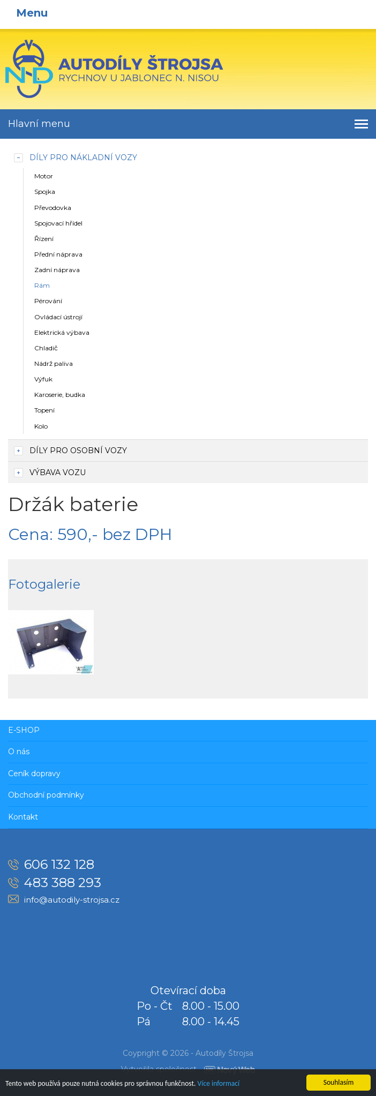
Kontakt (23, 817)
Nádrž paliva (53, 363)
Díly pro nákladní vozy (83, 157)
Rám (42, 285)
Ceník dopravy (34, 773)
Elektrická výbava (61, 332)
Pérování (48, 301)
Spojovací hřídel (58, 223)
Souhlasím (339, 1082)
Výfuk (43, 379)
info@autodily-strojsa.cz (71, 900)
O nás (18, 751)
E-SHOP (24, 730)
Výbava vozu (57, 472)
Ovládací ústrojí (58, 317)
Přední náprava (58, 254)
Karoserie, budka (59, 395)
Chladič (46, 348)
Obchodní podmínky (46, 795)
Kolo (41, 426)
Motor (43, 176)
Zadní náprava (57, 270)
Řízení (44, 239)
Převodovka (52, 208)
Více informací (219, 1083)
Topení (44, 410)
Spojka (44, 191)
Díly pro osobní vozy (78, 450)
